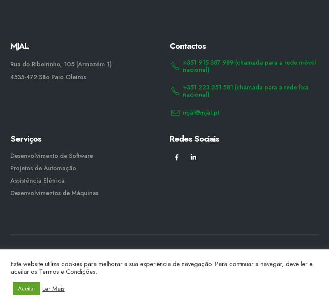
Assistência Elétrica (37, 180)
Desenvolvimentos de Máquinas (54, 193)
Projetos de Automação (43, 168)
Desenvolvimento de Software (51, 155)
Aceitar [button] (26, 288)
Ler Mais (53, 289)
